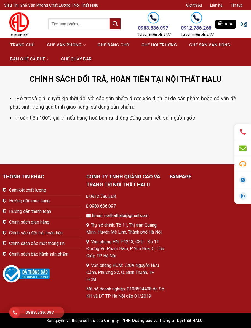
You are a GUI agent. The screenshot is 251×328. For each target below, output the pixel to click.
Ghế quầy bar (76, 59)
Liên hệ (216, 5)
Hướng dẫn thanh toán (30, 211)
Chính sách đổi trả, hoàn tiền (36, 233)
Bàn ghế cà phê (29, 59)
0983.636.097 (102, 206)
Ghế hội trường (159, 45)
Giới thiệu (194, 5)
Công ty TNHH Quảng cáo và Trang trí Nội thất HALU (153, 320)
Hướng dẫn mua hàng (29, 200)
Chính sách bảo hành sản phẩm (38, 254)
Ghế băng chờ (113, 45)
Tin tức (237, 5)
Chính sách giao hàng (29, 222)
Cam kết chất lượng (27, 190)
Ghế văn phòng (66, 45)
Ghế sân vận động (210, 45)
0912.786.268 (102, 196)
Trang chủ (22, 45)
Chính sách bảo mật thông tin (37, 243)
